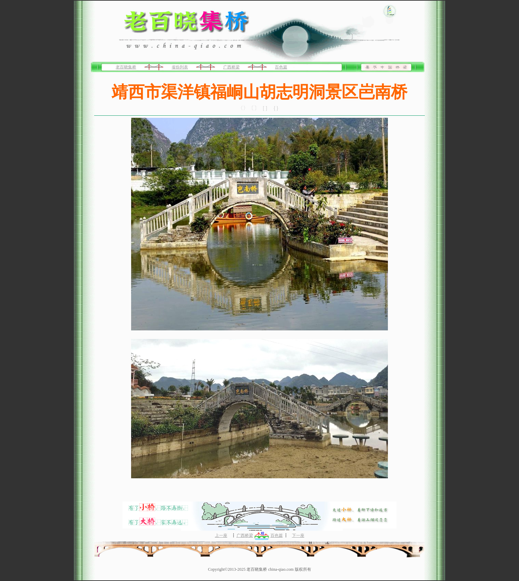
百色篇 (281, 67)
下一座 (298, 535)
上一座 (221, 535)
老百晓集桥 (126, 67)
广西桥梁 (231, 67)
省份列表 (180, 67)
